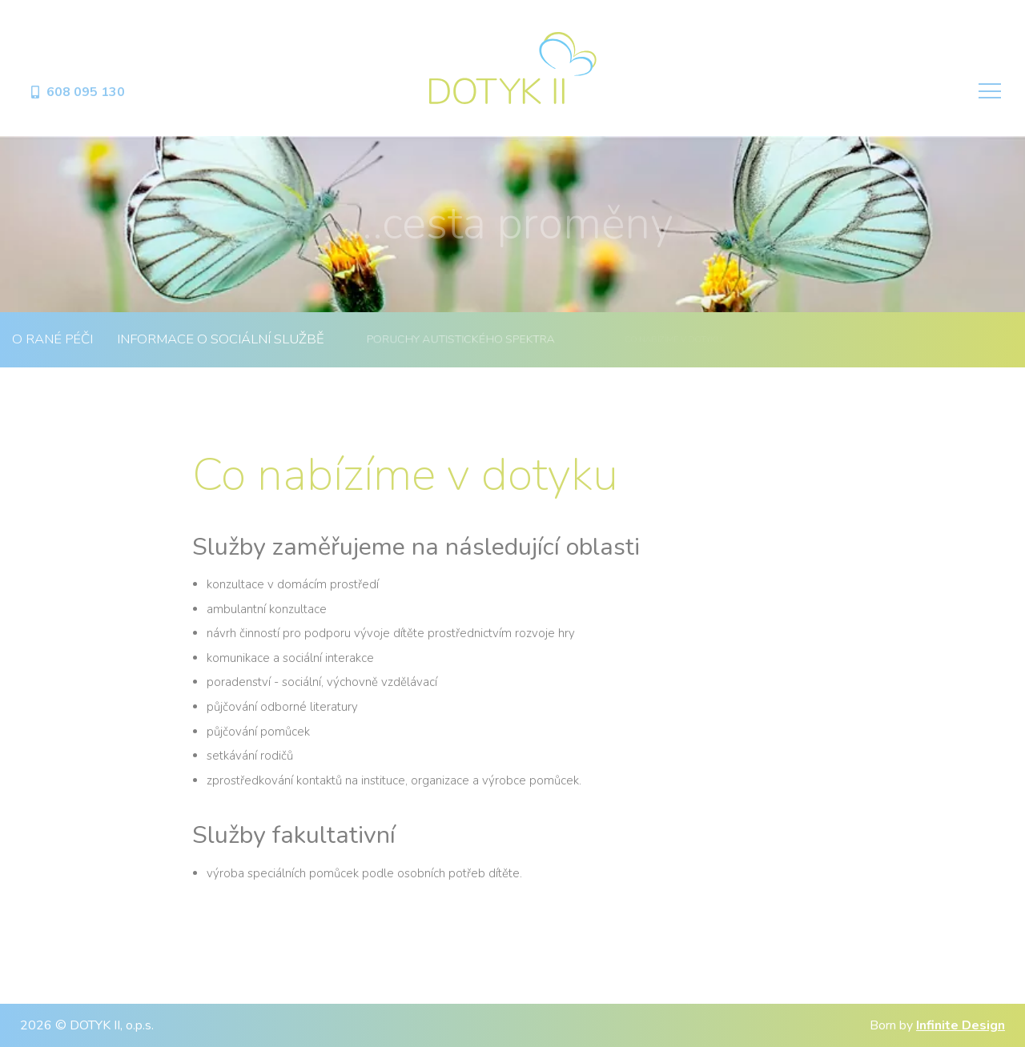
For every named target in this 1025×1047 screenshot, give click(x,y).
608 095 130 (77, 92)
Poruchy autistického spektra (460, 339)
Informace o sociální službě (220, 339)
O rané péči (52, 339)
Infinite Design (960, 1025)
